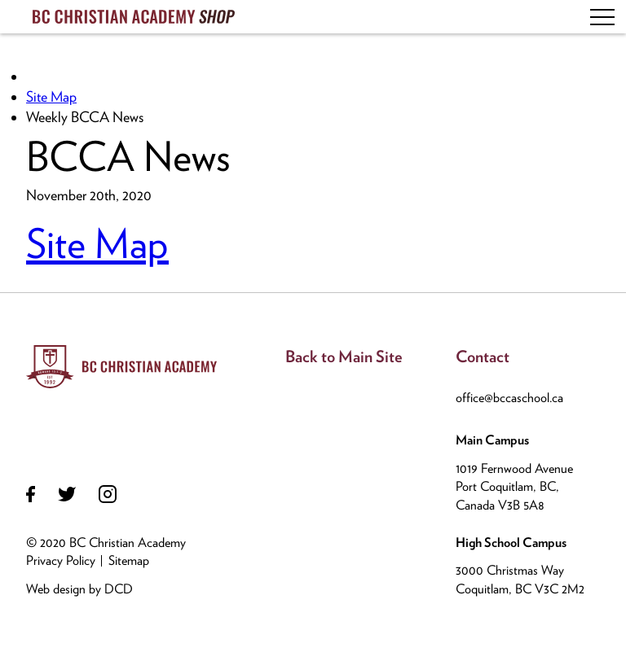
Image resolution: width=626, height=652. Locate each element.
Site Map (51, 96)
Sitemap (128, 560)
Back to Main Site (344, 356)
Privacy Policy (60, 560)
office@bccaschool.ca (509, 397)
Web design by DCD (79, 589)
